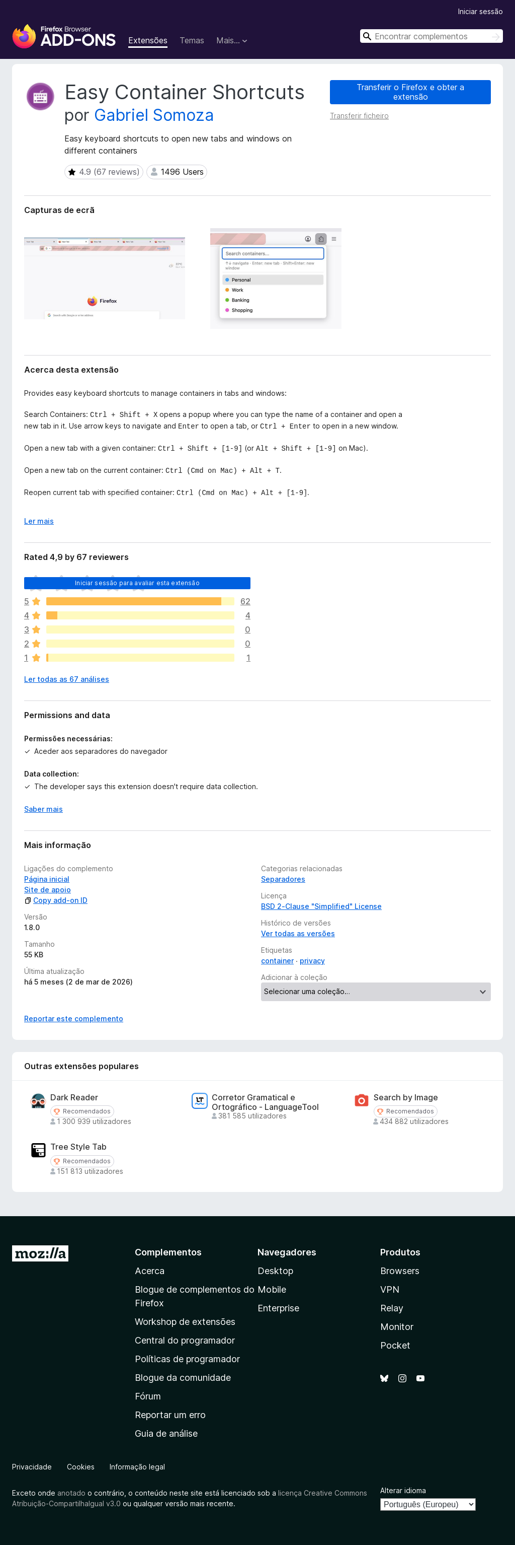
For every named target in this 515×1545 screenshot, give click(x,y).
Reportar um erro (170, 1415)
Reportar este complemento (73, 1018)
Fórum (148, 1396)
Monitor (396, 1326)
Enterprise (278, 1308)
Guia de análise (166, 1433)
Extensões (147, 40)
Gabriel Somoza (154, 115)
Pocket (395, 1345)
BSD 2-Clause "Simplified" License (321, 906)
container (277, 960)
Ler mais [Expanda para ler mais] (39, 521)
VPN (389, 1289)
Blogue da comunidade (183, 1377)
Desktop (275, 1271)
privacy (312, 960)
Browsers (399, 1271)
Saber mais (43, 809)
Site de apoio (47, 889)
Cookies (81, 1466)
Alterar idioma (403, 1490)
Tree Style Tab (78, 1147)
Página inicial (46, 879)
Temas (192, 40)
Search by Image (406, 1097)
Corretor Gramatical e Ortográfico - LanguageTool (265, 1102)
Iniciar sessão (480, 11)
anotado (71, 1493)
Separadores (283, 879)
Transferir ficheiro (359, 115)
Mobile (272, 1289)
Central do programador (185, 1340)
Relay (391, 1308)
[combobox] (431, 36)
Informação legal (137, 1466)
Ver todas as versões (298, 933)
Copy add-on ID (56, 900)
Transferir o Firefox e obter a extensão (410, 92)
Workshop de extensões (185, 1321)
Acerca (149, 1271)
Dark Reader (74, 1097)
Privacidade (32, 1466)
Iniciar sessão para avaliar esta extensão (137, 583)
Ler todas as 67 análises (66, 679)
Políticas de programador (187, 1359)
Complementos (168, 1252)
